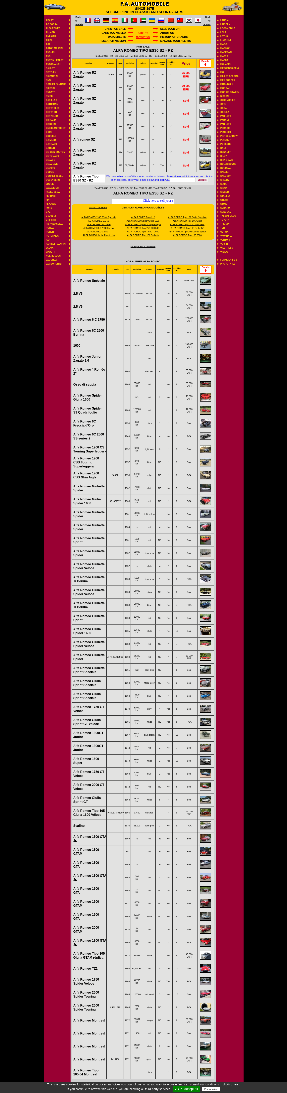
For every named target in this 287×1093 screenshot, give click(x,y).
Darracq (51, 144)
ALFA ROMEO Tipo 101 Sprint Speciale (187, 217)
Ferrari (51, 196)
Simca (223, 188)
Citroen (51, 124)
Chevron (51, 112)
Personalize (211, 1089)
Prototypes (227, 264)
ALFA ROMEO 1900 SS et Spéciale (98, 217)
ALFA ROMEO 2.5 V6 (98, 221)
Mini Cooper (227, 80)
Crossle (51, 136)
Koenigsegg (53, 256)
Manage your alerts (175, 40)
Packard (225, 116)
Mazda (224, 60)
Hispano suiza (54, 224)
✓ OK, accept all (186, 1089)
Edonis (50, 184)
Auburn (50, 52)
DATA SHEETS (117, 36)
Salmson (225, 176)
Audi (48, 56)
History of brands (174, 36)
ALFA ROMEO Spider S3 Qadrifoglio (143, 224)
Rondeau (226, 168)
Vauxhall (226, 236)
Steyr (224, 200)
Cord (49, 132)
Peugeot (225, 132)
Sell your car (170, 28)
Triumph (225, 224)
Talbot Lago (228, 216)
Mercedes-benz (230, 68)
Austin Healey (55, 60)
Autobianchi (53, 64)
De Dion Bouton (55, 152)
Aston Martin (54, 48)
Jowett (50, 252)
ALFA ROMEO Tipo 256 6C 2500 (143, 228)
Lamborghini (54, 264)
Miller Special (229, 76)
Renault (225, 152)
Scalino (79, 825)
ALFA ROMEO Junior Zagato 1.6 (99, 235)
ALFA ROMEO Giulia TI (98, 231)
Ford (49, 208)
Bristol (50, 88)
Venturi (225, 240)
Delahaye (52, 164)
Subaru (225, 208)
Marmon (225, 48)
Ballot (50, 68)
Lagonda (51, 260)
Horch (50, 232)
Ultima (224, 232)
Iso (48, 240)
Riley (223, 156)
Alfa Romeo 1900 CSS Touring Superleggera (86, 462)
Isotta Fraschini (56, 244)
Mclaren (225, 64)
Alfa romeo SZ (84, 139)
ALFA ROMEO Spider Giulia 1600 (143, 221)
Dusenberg (53, 180)
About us (167, 32)
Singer (224, 192)
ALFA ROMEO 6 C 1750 (99, 224)
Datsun (50, 148)
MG (222, 72)
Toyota (224, 220)
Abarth (50, 20)
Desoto (50, 168)
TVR (222, 228)
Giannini (51, 216)
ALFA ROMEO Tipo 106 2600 (187, 235)
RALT (223, 148)
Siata (223, 184)
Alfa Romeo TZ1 (85, 968)
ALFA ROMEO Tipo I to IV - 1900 (143, 231)
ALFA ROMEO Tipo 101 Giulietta (143, 235)
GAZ (48, 212)
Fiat (48, 200)
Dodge (50, 172)
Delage (50, 160)
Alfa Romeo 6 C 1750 (89, 319)
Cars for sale (115, 28)
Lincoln (225, 24)
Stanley (225, 196)
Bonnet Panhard (56, 84)
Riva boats (227, 160)
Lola (223, 32)
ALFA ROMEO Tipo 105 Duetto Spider (187, 231)
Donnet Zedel (54, 176)
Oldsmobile (227, 100)
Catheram (52, 104)
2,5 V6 (78, 293)
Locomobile (227, 28)
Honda (50, 228)
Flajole (51, 204)
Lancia (224, 20)
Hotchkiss (52, 236)
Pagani (224, 120)
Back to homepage (98, 207)
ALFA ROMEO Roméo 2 (143, 217)
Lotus (224, 36)
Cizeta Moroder (56, 128)
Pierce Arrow (229, 136)
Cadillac (51, 100)
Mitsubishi (226, 84)
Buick (49, 96)
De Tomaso (52, 156)
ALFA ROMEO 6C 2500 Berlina (99, 228)
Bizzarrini (52, 76)
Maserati (226, 52)
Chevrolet (52, 108)
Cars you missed (113, 32)
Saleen (224, 172)
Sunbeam (226, 212)
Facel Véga (53, 192)
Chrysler (52, 116)
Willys (224, 252)
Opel (223, 104)
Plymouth (226, 140)
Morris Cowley (229, 92)
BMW (48, 80)
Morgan (225, 88)
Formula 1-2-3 (228, 260)
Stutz (223, 204)
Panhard (225, 124)
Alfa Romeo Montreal (89, 1020)
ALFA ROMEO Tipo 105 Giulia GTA (187, 224)
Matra (224, 56)
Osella (224, 112)
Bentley (51, 72)
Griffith (51, 220)
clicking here (231, 1084)
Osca (223, 108)
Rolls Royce (228, 164)
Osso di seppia (84, 384)
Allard (50, 32)
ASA (48, 44)
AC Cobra (52, 24)
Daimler (51, 140)
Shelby (224, 180)
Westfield (226, 248)
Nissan (224, 96)
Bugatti (50, 92)
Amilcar (51, 36)
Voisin (224, 244)
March (224, 44)
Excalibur (52, 188)
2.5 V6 (78, 306)
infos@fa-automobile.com (143, 246)
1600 (77, 345)
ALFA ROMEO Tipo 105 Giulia (187, 221)
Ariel (49, 40)
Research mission (113, 40)
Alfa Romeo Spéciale (89, 280)
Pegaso (225, 128)
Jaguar (50, 248)
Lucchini (225, 40)
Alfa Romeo (53, 28)
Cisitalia (51, 120)
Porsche (225, 144)
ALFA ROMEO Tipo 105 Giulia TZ (187, 228)
